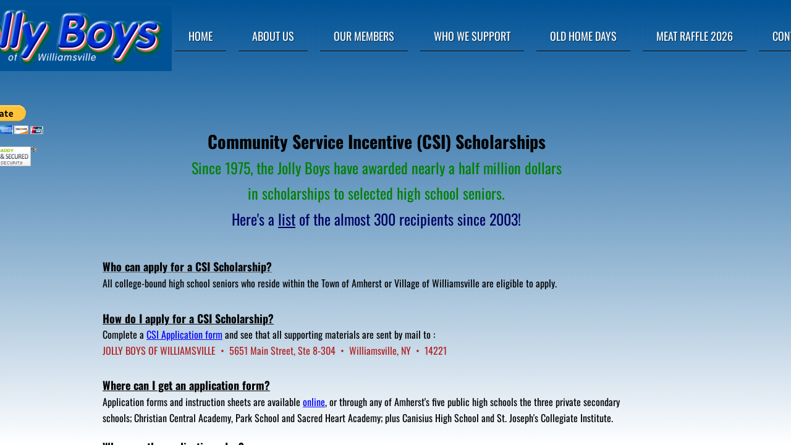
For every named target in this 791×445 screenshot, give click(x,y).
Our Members (364, 36)
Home (200, 36)
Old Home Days (583, 36)
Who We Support (472, 36)
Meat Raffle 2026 (694, 36)
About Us (273, 36)
